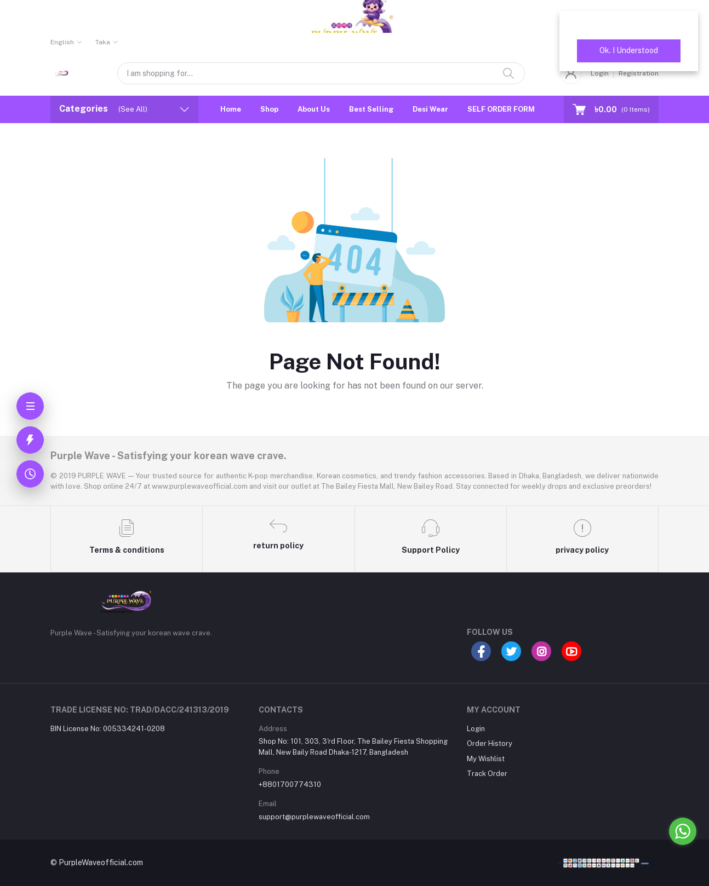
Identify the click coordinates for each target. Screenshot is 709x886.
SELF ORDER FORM (501, 109)
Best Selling (371, 109)
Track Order (487, 773)
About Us (314, 109)
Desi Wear (430, 109)
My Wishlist (486, 759)
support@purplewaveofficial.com (314, 817)
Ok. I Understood (628, 50)
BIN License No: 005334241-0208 (107, 729)
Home (230, 109)
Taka (102, 42)
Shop (269, 109)
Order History (489, 743)
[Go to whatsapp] (682, 831)
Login (476, 729)
